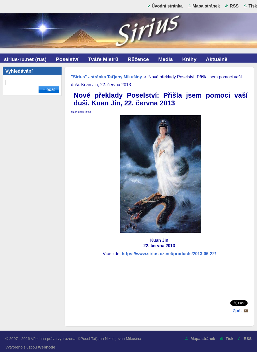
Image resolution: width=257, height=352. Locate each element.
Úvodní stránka (167, 6)
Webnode (46, 347)
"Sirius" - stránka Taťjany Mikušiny (106, 77)
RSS (234, 6)
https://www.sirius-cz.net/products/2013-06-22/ (169, 253)
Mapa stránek (206, 6)
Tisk (252, 6)
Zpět (237, 310)
